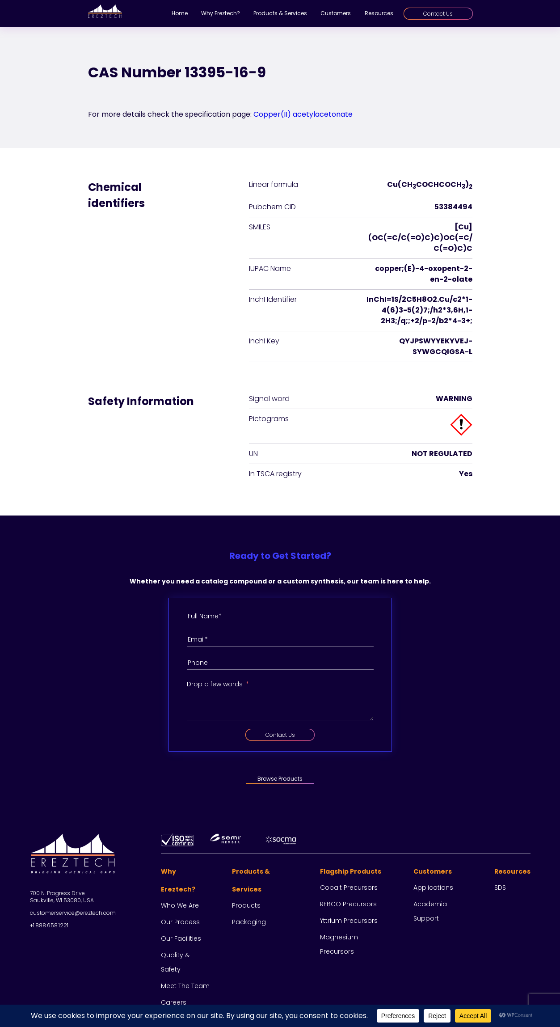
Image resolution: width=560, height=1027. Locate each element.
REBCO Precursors (348, 904)
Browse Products (280, 778)
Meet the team (185, 985)
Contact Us (438, 13)
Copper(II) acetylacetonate (303, 114)
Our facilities (181, 938)
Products (246, 905)
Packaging (249, 921)
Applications (433, 887)
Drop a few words (215, 684)
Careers (173, 1002)
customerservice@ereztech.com (73, 913)
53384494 (453, 207)
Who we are (180, 905)
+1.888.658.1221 (49, 925)
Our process (180, 921)
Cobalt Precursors (349, 887)
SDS (500, 887)
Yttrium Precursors (349, 920)
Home (180, 13)
